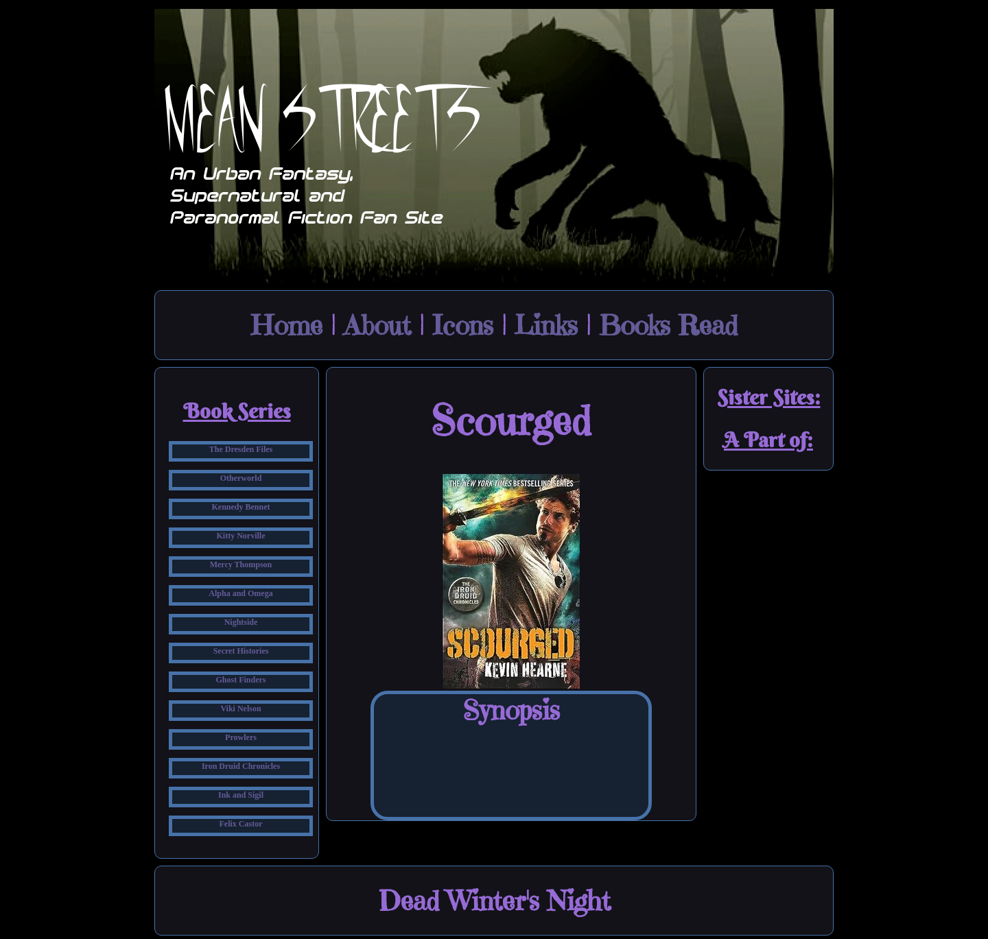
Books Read (668, 325)
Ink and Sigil (240, 795)
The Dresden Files (240, 449)
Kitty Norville (241, 535)
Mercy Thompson (241, 564)
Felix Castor (241, 824)
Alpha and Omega (240, 593)
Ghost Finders (240, 680)
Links (546, 325)
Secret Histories (241, 651)
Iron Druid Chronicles (241, 766)
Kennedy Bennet (240, 507)
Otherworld (241, 478)
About (377, 325)
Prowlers (241, 737)
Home (286, 325)
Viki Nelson (240, 708)
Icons (462, 325)
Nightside (241, 622)
